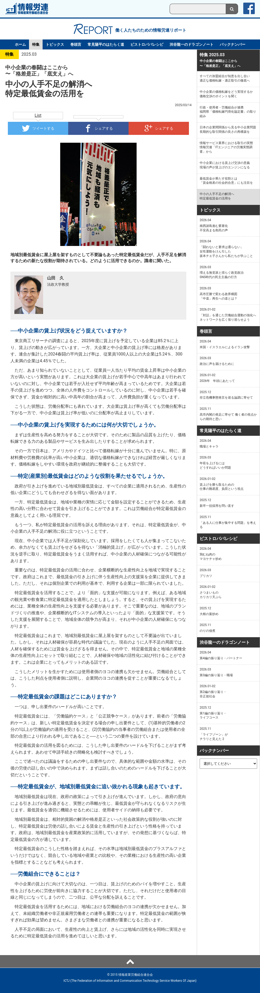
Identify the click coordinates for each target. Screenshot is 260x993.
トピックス (55, 44)
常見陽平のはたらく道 (106, 44)
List (38, 115)
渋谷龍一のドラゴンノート (191, 44)
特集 (35, 44)
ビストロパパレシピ (146, 44)
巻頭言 (75, 44)
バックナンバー (232, 44)
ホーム (20, 44)
